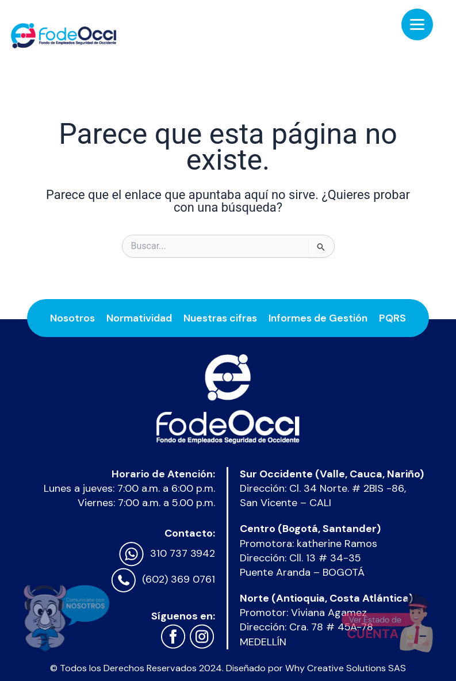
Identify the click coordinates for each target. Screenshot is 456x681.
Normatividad (139, 318)
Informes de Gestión (318, 318)
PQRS (392, 318)
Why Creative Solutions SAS (345, 668)
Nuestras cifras (220, 318)
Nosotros (72, 318)
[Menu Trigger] (417, 24)
